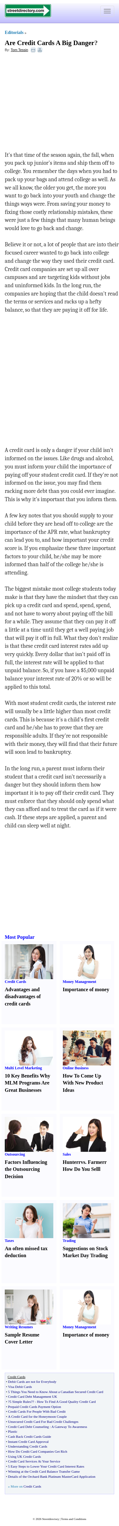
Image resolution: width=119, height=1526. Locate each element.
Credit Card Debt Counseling (28, 1427)
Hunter (71, 1162)
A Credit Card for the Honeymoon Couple (37, 1416)
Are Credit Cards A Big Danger (49, 43)
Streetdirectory (50, 1519)
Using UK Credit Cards (24, 1456)
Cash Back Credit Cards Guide (29, 1436)
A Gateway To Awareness (69, 1427)
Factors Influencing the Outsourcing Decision (26, 1169)
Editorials (14, 32)
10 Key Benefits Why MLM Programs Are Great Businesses (27, 1083)
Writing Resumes (19, 1327)
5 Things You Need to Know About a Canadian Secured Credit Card (55, 1392)
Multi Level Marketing (23, 1068)
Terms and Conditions (73, 1519)
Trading (69, 1240)
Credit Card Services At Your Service (34, 1461)
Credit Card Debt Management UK (32, 1396)
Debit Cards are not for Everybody (32, 1381)
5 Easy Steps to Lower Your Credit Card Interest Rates (46, 1466)
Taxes (9, 1240)
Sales (67, 1154)
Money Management (79, 981)
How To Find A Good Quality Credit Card (66, 1401)
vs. (83, 1162)
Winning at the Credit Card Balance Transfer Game (44, 1471)
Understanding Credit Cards (27, 1446)
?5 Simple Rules (19, 1401)
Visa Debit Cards (20, 1387)
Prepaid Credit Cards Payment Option (34, 1407)
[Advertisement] (56, 103)
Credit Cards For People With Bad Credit (36, 1411)
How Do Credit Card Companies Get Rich (37, 1451)
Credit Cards (15, 981)
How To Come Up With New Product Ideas (83, 1083)
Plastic (12, 1431)
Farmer (96, 1162)
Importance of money (86, 989)
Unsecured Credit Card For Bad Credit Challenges (43, 1421)
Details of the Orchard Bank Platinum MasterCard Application (51, 1476)
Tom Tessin (19, 50)
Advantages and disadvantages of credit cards (23, 997)
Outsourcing (15, 1154)
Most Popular (20, 937)
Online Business (76, 1068)
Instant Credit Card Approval (28, 1441)
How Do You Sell (81, 1169)
